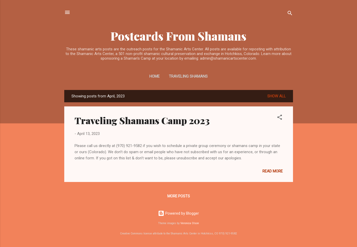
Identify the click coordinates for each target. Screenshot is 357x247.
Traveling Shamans (188, 76)
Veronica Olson (189, 223)
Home (154, 76)
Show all (276, 96)
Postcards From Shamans (178, 35)
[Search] (290, 14)
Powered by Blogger (178, 213)
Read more (272, 171)
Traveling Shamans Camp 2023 (142, 120)
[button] (280, 118)
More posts (178, 196)
